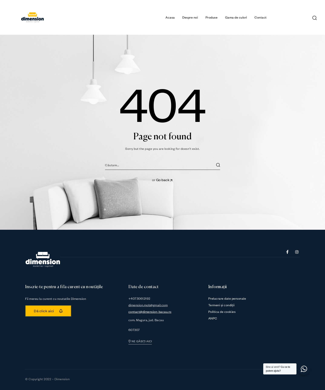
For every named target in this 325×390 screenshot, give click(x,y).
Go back (164, 180)
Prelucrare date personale (227, 298)
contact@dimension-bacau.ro (149, 311)
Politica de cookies (222, 311)
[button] (48, 311)
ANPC (212, 318)
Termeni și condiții (221, 305)
